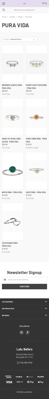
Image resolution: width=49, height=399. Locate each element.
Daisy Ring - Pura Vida (36, 192)
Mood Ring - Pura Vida (12, 192)
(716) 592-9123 (25, 363)
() (44, 3)
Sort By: (6, 39)
